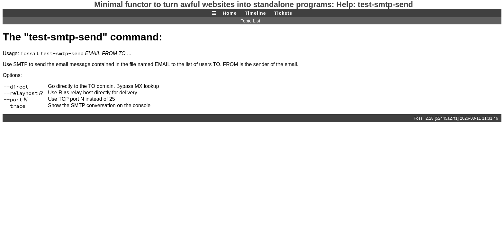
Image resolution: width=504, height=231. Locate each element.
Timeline (255, 13)
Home (230, 13)
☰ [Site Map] (214, 13)
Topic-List (250, 20)
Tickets (283, 13)
